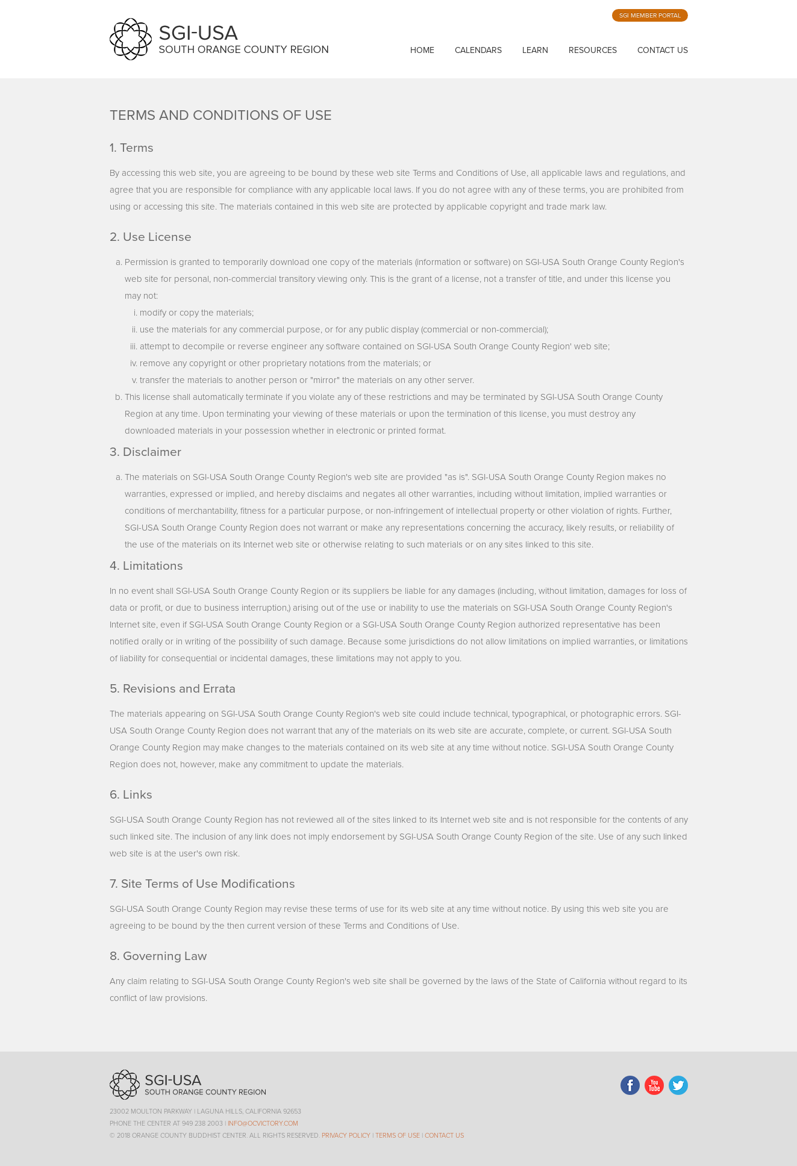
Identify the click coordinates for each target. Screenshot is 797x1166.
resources (593, 50)
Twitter (678, 1085)
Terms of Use (397, 1136)
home (422, 50)
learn (535, 50)
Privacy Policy (346, 1136)
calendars (478, 50)
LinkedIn (654, 1085)
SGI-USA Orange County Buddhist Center (220, 39)
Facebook (630, 1085)
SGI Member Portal (650, 15)
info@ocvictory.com (263, 1123)
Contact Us (662, 50)
